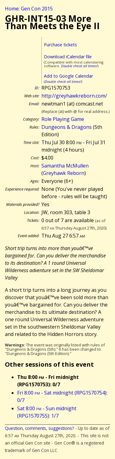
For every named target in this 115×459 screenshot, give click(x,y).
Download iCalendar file (68, 57)
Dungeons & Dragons (66, 127)
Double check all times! (79, 66)
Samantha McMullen (65, 165)
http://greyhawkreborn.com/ (74, 95)
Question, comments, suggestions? (39, 428)
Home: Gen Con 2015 (29, 8)
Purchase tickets (60, 45)
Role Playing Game (62, 119)
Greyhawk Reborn (63, 173)
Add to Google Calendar (68, 76)
